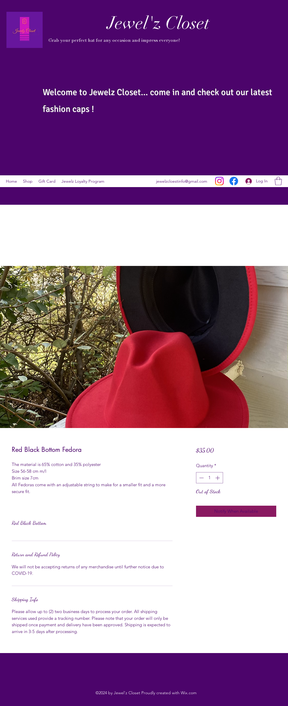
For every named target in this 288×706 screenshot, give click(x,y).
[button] (278, 181)
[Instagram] (219, 181)
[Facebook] (234, 181)
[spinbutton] (209, 477)
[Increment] (218, 477)
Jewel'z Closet (158, 23)
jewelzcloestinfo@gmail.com (181, 181)
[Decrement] (201, 477)
